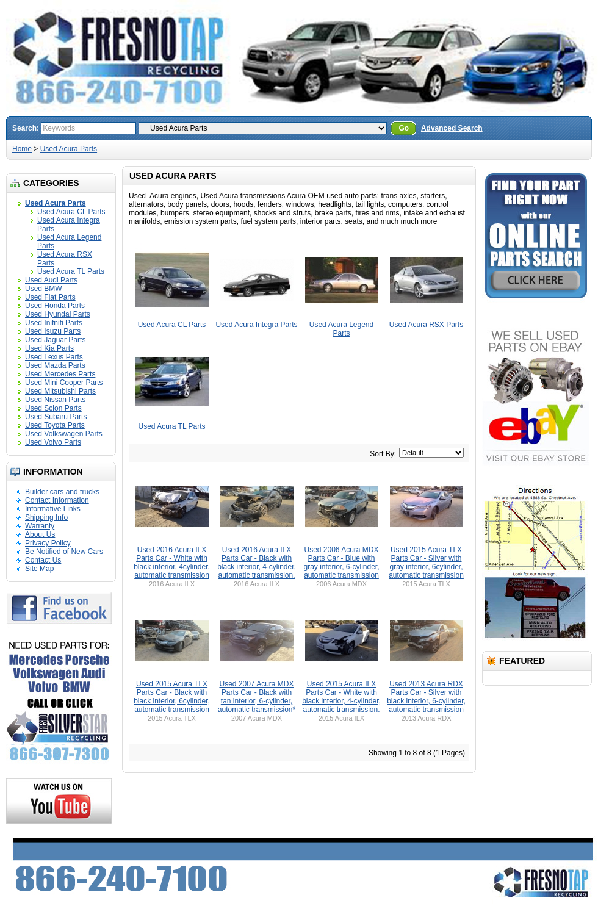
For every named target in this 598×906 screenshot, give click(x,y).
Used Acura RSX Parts (426, 324)
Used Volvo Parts (53, 442)
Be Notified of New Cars (64, 551)
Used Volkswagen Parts (64, 434)
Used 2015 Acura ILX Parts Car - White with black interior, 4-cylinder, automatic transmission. (341, 697)
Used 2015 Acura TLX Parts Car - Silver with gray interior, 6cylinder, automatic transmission (426, 562)
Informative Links (53, 509)
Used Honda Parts (55, 305)
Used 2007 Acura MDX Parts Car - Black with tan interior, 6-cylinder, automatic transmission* (256, 697)
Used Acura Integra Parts (256, 324)
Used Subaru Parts (56, 416)
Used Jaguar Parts (55, 340)
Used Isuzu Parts (53, 331)
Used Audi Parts (51, 280)
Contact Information (57, 500)
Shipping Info (46, 517)
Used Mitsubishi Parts (60, 391)
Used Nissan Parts (55, 399)
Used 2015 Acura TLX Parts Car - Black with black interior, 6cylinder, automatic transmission (172, 697)
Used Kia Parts (49, 348)
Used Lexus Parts (54, 357)
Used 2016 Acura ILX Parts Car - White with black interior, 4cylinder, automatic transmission (172, 562)
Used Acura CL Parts (71, 211)
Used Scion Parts (53, 408)
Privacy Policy (48, 543)
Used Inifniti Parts (53, 322)
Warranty (39, 526)
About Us (40, 534)
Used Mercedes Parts (60, 374)
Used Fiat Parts (50, 297)
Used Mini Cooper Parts (64, 382)
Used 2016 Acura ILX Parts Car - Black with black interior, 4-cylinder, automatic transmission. (256, 562)
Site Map (39, 568)
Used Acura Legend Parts (341, 328)
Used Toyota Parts (55, 425)
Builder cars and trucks (62, 491)
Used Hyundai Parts (57, 314)
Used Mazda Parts (55, 365)
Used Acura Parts (68, 149)
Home (22, 149)
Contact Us (43, 560)
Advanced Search (452, 128)
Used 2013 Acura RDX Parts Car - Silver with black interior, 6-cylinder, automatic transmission (426, 697)
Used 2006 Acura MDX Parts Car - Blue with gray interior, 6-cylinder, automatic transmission (341, 562)
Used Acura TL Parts (70, 271)
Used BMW (43, 288)
